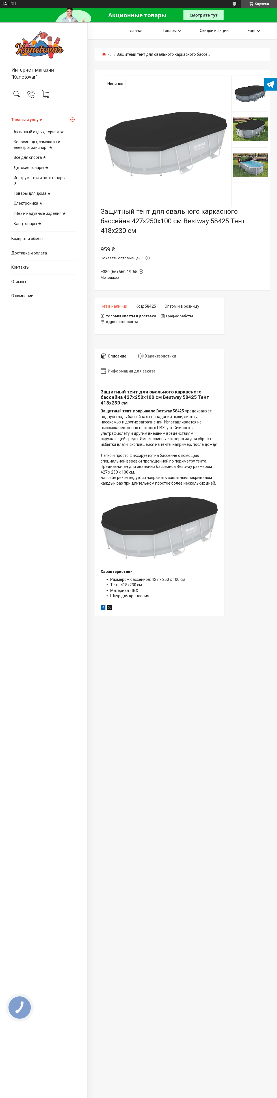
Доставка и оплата (29, 253)
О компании (22, 296)
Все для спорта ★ (30, 157)
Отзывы (18, 281)
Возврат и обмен (27, 238)
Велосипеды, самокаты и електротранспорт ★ (37, 145)
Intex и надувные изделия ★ (40, 213)
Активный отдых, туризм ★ (39, 132)
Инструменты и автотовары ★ (39, 180)
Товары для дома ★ (32, 193)
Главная (136, 30)
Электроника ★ (28, 203)
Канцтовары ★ (28, 223)
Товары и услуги (26, 119)
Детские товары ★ (31, 167)
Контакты (20, 267)
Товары (170, 30)
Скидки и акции (214, 30)
